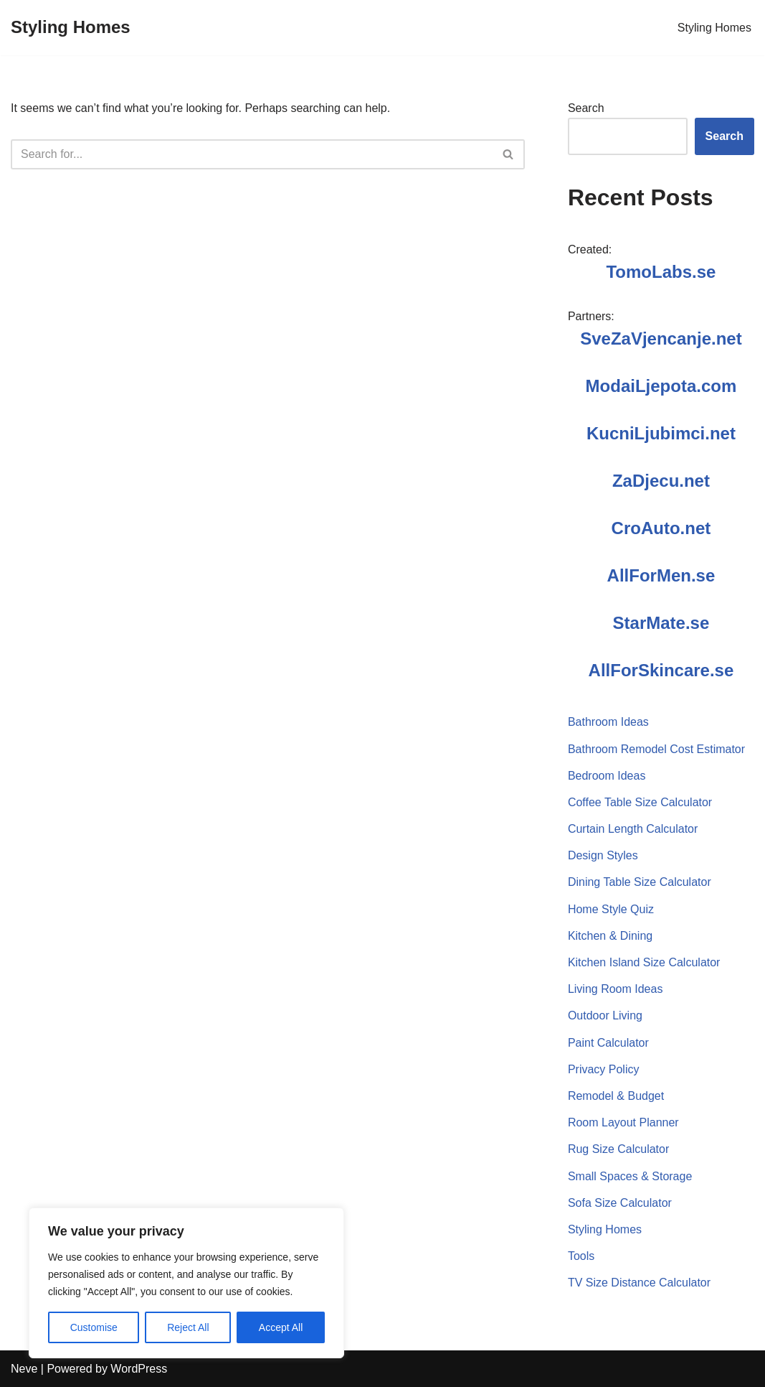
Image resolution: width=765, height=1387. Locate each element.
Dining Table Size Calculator (639, 882)
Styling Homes (714, 28)
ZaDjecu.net (661, 480)
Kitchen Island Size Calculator (644, 962)
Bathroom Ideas (608, 722)
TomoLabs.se (661, 271)
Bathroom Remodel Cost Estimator (656, 749)
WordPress (138, 1369)
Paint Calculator (608, 1043)
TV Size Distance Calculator (639, 1282)
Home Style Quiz (611, 909)
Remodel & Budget (616, 1096)
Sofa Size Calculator (620, 1203)
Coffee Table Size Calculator (640, 802)
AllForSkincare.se (661, 670)
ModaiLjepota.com (661, 386)
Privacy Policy (604, 1069)
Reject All (188, 1327)
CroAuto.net (661, 528)
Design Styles (603, 855)
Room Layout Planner (623, 1122)
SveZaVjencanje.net (660, 338)
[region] (186, 1283)
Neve (24, 1369)
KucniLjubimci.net (661, 433)
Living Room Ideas (615, 989)
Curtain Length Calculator (633, 829)
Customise (94, 1327)
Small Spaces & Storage (630, 1176)
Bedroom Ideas (607, 776)
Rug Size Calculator (618, 1149)
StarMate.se (661, 622)
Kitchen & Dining (610, 936)
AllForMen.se (661, 575)
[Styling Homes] (70, 27)
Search (586, 108)
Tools (581, 1256)
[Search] (252, 154)
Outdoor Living (605, 1015)
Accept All (281, 1327)
